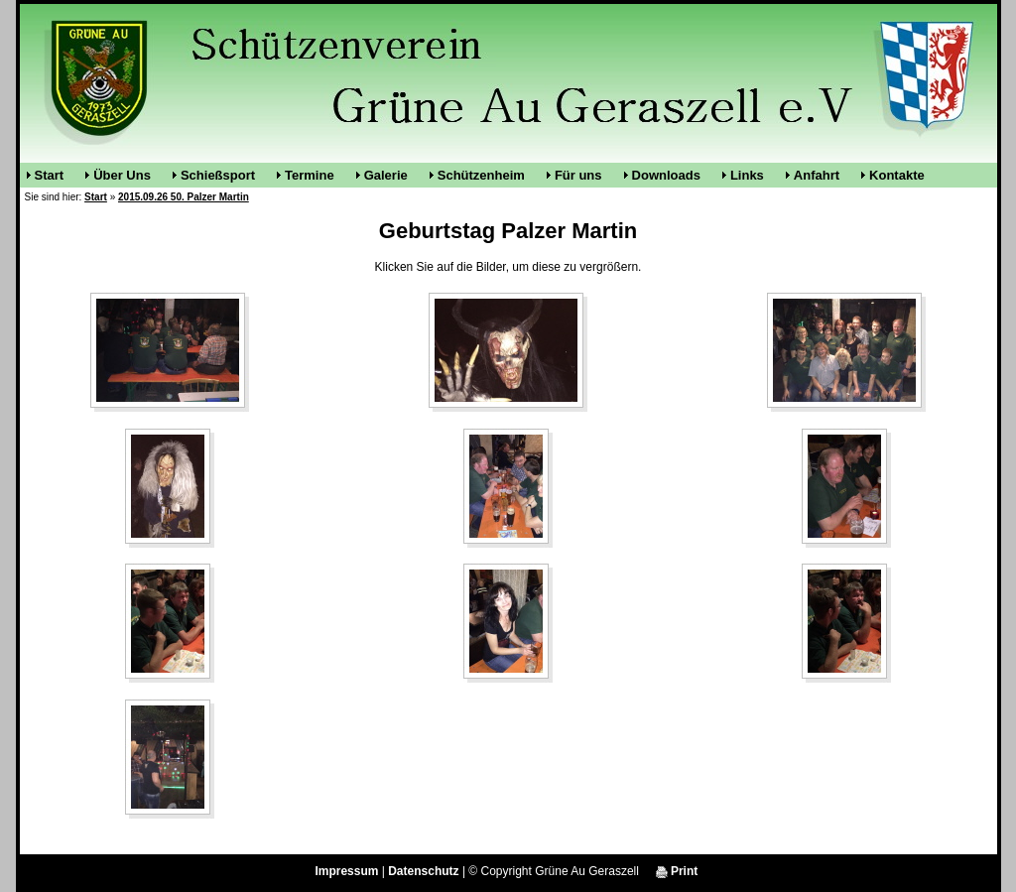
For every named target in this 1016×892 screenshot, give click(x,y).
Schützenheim (481, 175)
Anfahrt (816, 175)
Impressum (346, 871)
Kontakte (897, 175)
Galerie (386, 175)
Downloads (666, 175)
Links (747, 175)
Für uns (578, 175)
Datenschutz (423, 871)
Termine (309, 175)
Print (677, 871)
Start (49, 175)
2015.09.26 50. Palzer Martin (183, 196)
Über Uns (122, 175)
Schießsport (218, 175)
